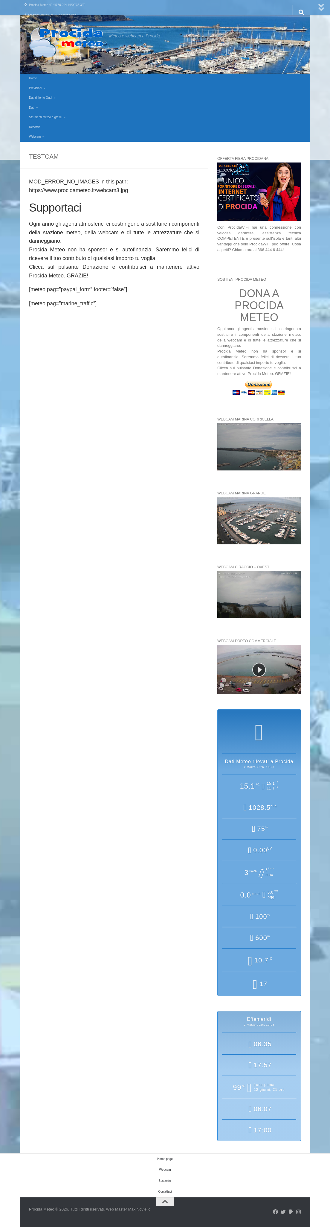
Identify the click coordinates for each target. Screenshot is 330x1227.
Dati (31, 107)
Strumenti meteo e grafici (45, 117)
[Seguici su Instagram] (298, 1212)
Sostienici (165, 1180)
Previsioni (35, 88)
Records (34, 127)
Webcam (35, 136)
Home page (165, 1159)
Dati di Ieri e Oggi (40, 97)
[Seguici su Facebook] (275, 1212)
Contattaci (165, 1191)
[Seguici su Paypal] (291, 1212)
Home (33, 78)
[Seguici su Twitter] (283, 1212)
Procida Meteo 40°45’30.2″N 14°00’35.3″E (57, 5)
